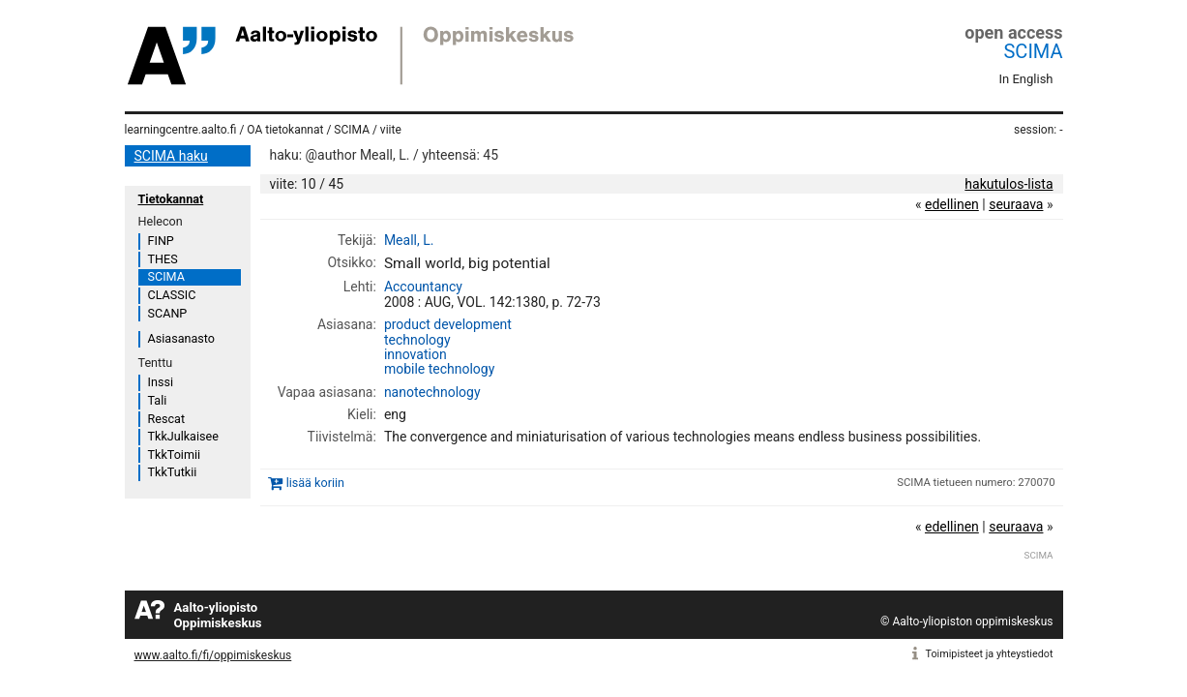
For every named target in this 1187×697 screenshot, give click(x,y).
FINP (161, 240)
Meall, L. (409, 240)
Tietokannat (171, 199)
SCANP (168, 313)
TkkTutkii (172, 472)
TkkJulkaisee (183, 436)
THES (163, 259)
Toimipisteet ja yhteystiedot (989, 654)
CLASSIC (172, 295)
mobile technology (439, 369)
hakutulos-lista (1008, 184)
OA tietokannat (285, 129)
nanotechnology (432, 392)
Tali (157, 400)
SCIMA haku (171, 156)
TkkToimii (174, 454)
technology (417, 340)
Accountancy (423, 286)
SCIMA (1032, 51)
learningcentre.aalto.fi (181, 129)
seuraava (1016, 204)
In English (1026, 79)
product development (448, 324)
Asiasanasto (181, 338)
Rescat (167, 418)
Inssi (160, 382)
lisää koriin (315, 482)
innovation (415, 354)
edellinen (952, 204)
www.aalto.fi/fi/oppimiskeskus (213, 655)
